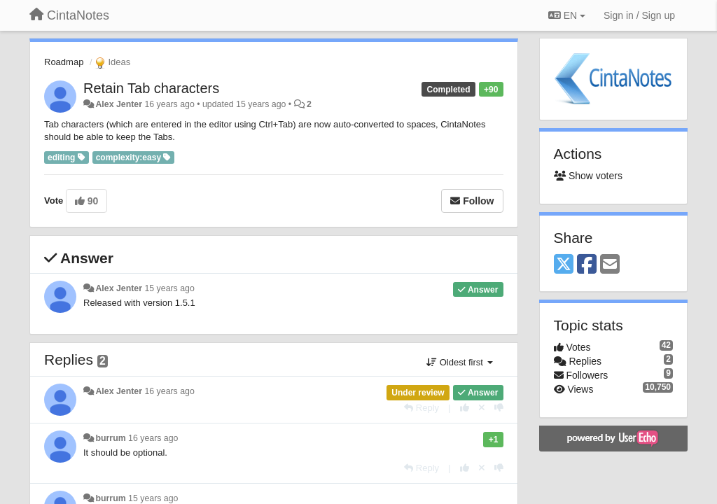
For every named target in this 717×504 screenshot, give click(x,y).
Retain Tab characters (151, 88)
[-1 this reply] (498, 407)
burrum (110, 438)
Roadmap (63, 62)
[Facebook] (587, 265)
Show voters (588, 175)
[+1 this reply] (464, 407)
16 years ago (169, 391)
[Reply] (421, 407)
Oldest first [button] (459, 362)
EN (566, 15)
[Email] (610, 265)
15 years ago (169, 288)
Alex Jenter (118, 104)
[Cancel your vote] (481, 407)
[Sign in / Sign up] (639, 15)
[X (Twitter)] (563, 265)
